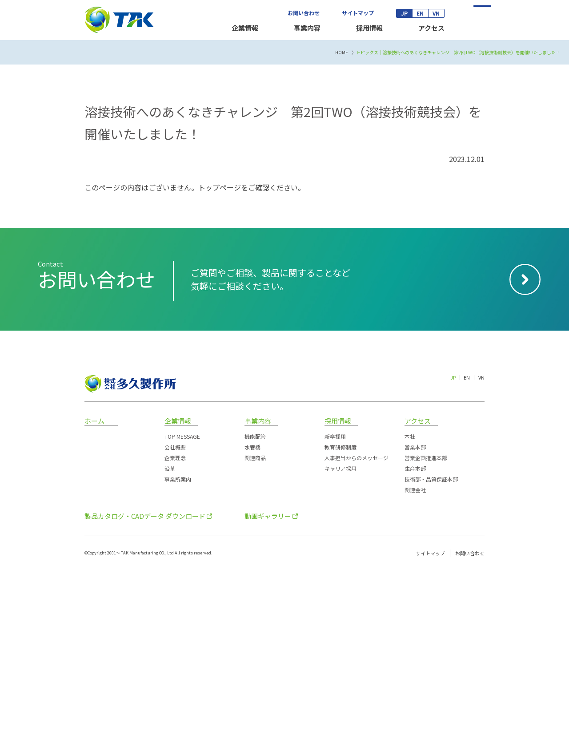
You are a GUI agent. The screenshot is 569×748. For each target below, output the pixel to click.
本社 (410, 613)
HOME (341, 229)
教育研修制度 (341, 623)
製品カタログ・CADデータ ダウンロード (144, 692)
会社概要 (175, 623)
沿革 (169, 645)
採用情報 (369, 27)
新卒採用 (335, 613)
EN (420, 13)
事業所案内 (177, 655)
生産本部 (415, 645)
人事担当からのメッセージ (357, 634)
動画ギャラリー (267, 692)
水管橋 (252, 623)
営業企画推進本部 (426, 634)
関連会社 (415, 666)
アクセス (431, 27)
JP (404, 13)
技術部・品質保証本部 (431, 655)
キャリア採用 (341, 645)
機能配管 (255, 613)
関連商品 (255, 634)
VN (436, 13)
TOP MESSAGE (182, 613)
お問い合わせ (304, 12)
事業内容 (307, 27)
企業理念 (175, 634)
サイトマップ (358, 12)
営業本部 (415, 623)
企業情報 (245, 27)
